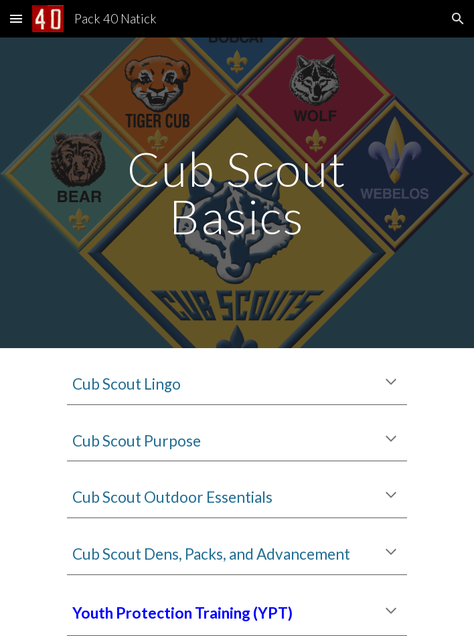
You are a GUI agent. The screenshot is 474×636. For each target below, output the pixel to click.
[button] (16, 18)
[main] (236, 192)
